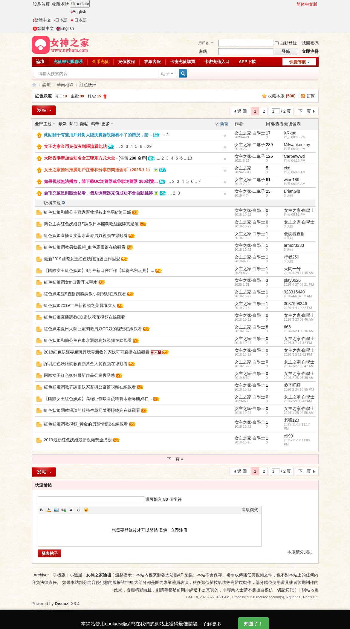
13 (189, 158)
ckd (287, 168)
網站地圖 (310, 589)
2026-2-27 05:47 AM (299, 366)
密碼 (202, 51)
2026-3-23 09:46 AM (299, 319)
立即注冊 (310, 51)
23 (268, 191)
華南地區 (65, 84)
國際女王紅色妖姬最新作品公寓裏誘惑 (79, 375)
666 (287, 327)
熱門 (73, 123)
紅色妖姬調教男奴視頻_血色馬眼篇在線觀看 (85, 247)
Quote (71, 510)
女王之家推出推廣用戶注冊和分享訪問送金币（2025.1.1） (98, 169)
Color (49, 510)
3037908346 (295, 303)
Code (79, 510)
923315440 (294, 292)
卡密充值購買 (182, 61)
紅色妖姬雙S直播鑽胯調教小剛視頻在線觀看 (85, 293)
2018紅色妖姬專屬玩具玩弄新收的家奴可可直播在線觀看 (96, 352)
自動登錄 (286, 43)
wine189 (291, 179)
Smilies (86, 510)
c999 (288, 436)
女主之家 (243, 168)
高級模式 (250, 509)
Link (64, 510)
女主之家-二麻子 (250, 144)
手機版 (59, 575)
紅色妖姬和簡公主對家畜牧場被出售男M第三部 (87, 212)
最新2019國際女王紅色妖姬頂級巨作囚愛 (82, 258)
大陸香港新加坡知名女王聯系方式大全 (79, 158)
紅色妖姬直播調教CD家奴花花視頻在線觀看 (84, 317)
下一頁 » (175, 459)
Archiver (41, 575)
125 (269, 156)
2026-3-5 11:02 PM (298, 354)
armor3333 (294, 245)
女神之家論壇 (34, 84)
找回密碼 (310, 43)
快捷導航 (297, 61)
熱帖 (84, 123)
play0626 (292, 280)
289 (269, 144)
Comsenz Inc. (63, 611)
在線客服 (152, 61)
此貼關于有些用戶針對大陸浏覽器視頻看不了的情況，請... (98, 134)
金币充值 (100, 61)
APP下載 (247, 61)
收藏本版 (282, 96)
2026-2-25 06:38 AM (299, 377)
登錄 (163, 530)
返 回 (242, 111)
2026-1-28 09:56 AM (299, 412)
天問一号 (292, 268)
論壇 (40, 61)
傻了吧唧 (292, 385)
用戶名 (203, 43)
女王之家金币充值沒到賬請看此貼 (75, 146)
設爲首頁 (41, 4)
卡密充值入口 (217, 61)
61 (268, 179)
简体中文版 (306, 4)
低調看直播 (294, 233)
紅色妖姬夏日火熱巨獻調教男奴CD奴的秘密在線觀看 (93, 328)
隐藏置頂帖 (225, 135)
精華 (95, 123)
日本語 (61, 20)
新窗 (224, 123)
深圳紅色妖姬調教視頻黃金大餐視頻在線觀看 (86, 363)
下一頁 (304, 111)
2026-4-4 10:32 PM (298, 308)
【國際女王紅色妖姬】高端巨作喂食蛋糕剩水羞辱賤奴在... (98, 398)
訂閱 (311, 96)
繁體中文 (42, 20)
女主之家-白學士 (250, 133)
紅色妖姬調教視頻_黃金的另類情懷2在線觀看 (86, 424)
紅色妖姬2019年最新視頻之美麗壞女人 (80, 305)
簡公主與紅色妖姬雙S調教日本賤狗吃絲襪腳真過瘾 (91, 223)
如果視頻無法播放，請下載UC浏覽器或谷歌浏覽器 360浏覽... (101, 181)
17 (268, 133)
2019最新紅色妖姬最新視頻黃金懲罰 (78, 439)
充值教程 (126, 61)
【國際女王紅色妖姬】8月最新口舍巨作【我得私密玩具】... (99, 270)
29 (149, 146)
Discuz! (62, 603)
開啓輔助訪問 (293, 4)
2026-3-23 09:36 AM (299, 331)
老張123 (291, 420)
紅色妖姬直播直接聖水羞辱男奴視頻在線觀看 (86, 235)
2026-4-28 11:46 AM (299, 273)
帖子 (165, 73)
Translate (80, 3)
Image (56, 510)
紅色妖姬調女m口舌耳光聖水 (71, 282)
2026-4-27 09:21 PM (299, 284)
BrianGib (292, 191)
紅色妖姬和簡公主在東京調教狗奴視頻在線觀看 (88, 340)
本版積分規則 (299, 552)
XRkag (290, 133)
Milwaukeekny (297, 144)
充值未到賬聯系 (68, 61)
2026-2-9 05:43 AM (298, 401)
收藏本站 (60, 4)
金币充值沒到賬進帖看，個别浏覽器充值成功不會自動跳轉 (98, 193)
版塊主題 (52, 202)
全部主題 (43, 123)
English (78, 11)
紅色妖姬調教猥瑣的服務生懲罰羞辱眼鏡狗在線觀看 (92, 410)
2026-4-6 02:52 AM (298, 296)
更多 (105, 123)
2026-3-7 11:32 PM (298, 343)
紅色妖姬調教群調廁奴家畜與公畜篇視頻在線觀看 (90, 387)
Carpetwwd (294, 156)
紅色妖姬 (88, 84)
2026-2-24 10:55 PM (299, 389)
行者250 (291, 257)
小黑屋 (76, 575)
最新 (63, 123)
